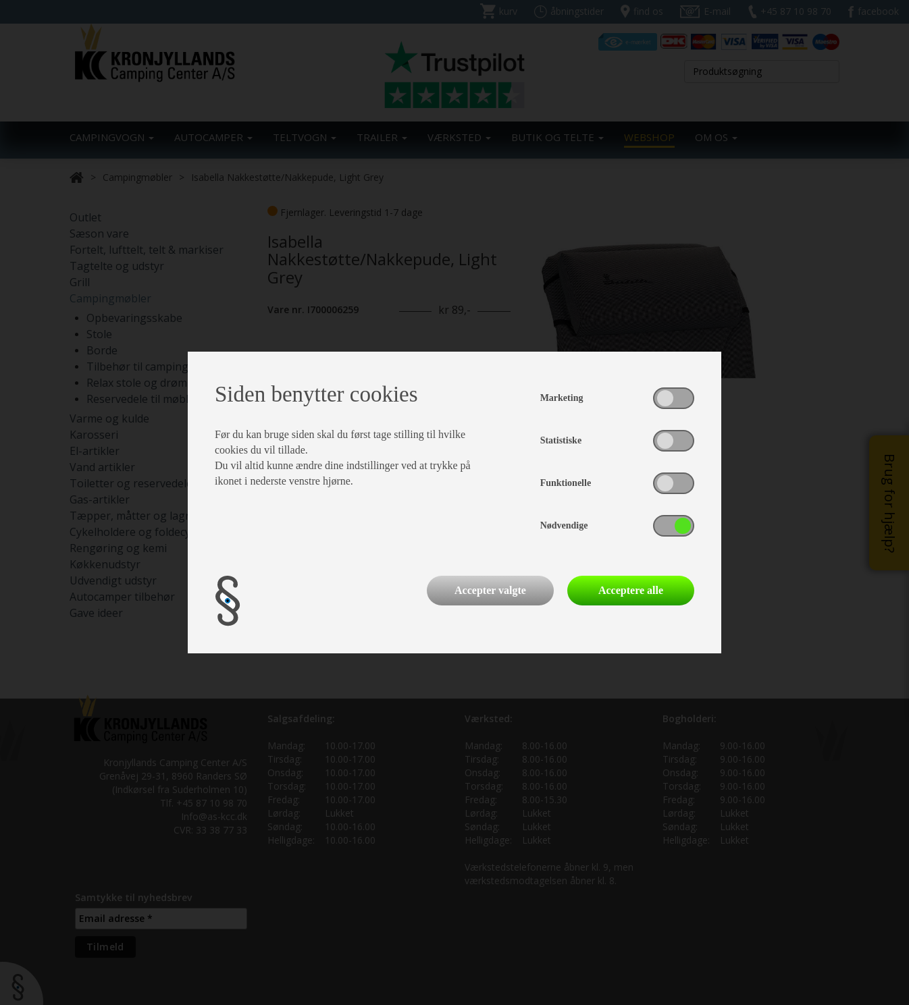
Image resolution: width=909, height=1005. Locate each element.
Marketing (561, 398)
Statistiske (560, 440)
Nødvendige (564, 525)
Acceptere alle (630, 590)
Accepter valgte (490, 590)
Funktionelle (565, 483)
